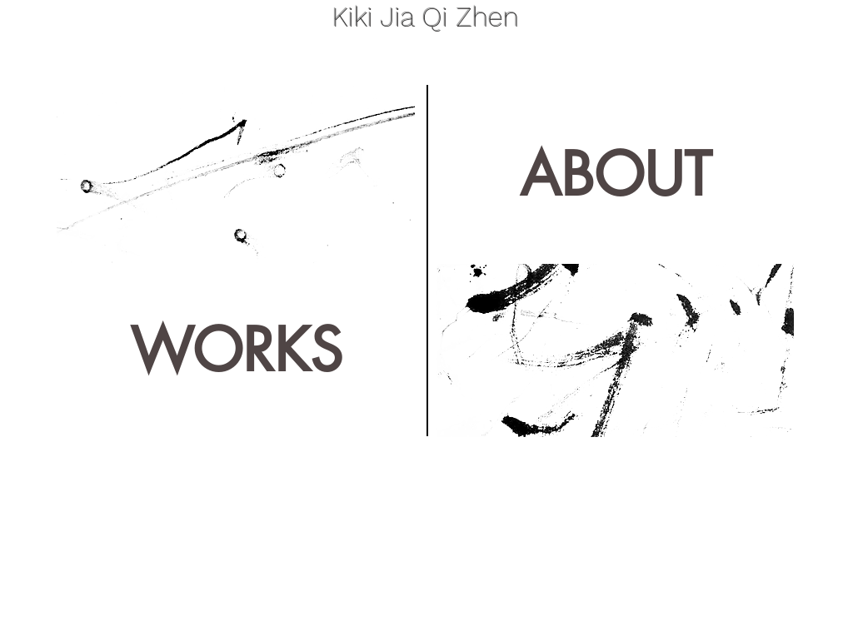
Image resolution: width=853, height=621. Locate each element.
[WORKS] (236, 350)
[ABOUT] (615, 174)
